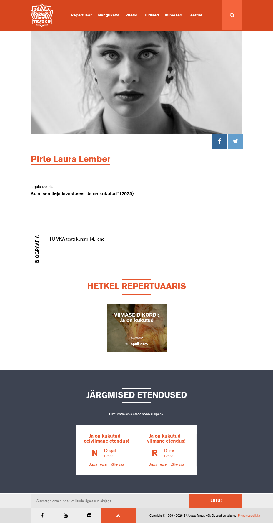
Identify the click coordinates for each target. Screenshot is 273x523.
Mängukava (108, 15)
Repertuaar (81, 15)
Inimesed (173, 15)
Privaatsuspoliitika (249, 515)
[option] (136, 328)
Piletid (131, 15)
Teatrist (195, 15)
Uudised (151, 15)
